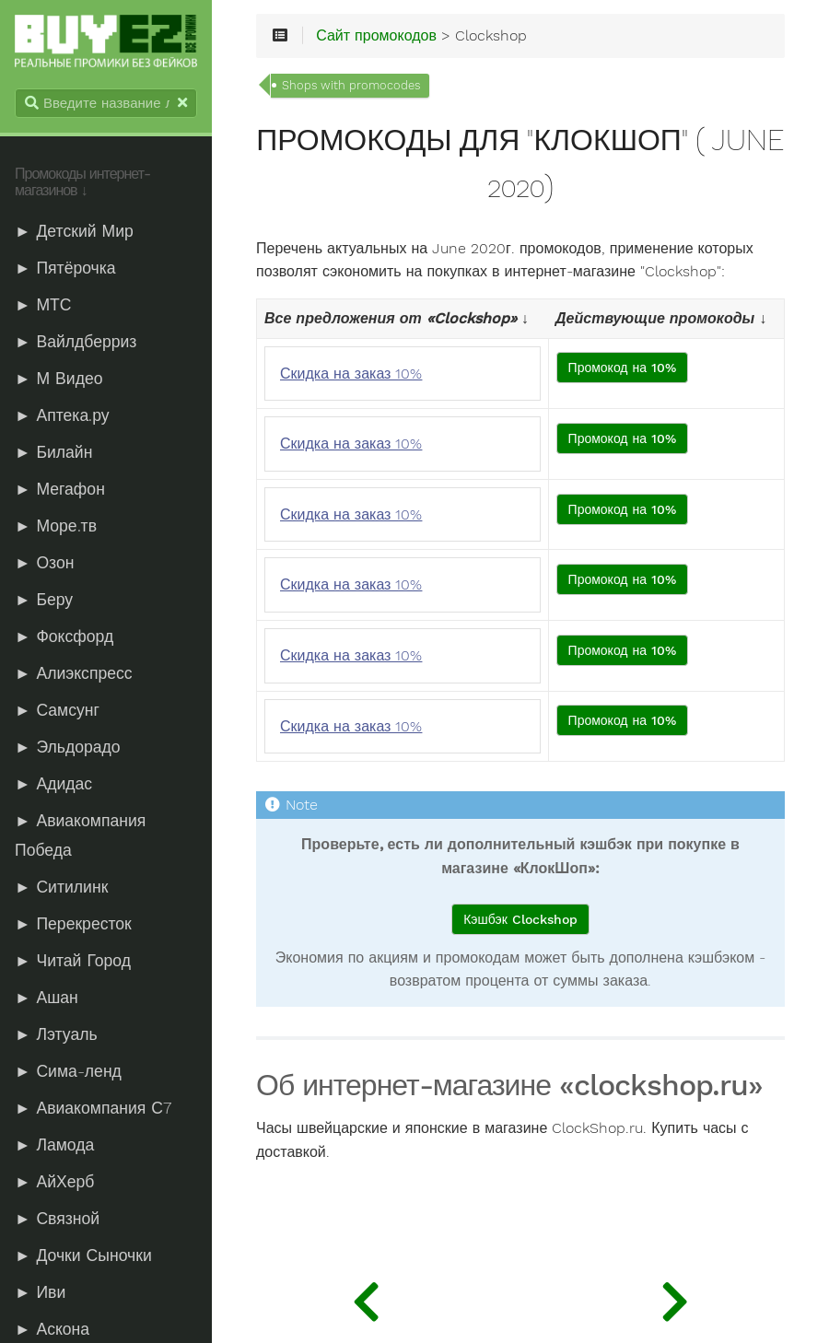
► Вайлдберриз (75, 342)
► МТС (43, 305)
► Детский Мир (74, 231)
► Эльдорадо (68, 747)
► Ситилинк (61, 887)
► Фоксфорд (64, 636)
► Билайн (53, 452)
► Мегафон (60, 489)
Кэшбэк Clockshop (520, 919)
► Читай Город (73, 961)
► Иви (40, 1292)
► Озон (44, 563)
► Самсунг (57, 710)
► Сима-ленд (68, 1071)
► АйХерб (54, 1182)
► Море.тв (56, 526)
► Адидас (53, 784)
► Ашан (46, 997)
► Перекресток (73, 924)
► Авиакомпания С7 (93, 1108)
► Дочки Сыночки (83, 1255)
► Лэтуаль (56, 1034)
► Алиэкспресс (74, 673)
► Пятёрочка (65, 268)
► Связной (57, 1218)
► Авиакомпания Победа (80, 835)
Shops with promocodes (351, 85)
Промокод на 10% (622, 367)
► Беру (44, 599)
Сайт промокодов (376, 36)
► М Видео (58, 378)
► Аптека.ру (62, 415)
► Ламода (54, 1145)
